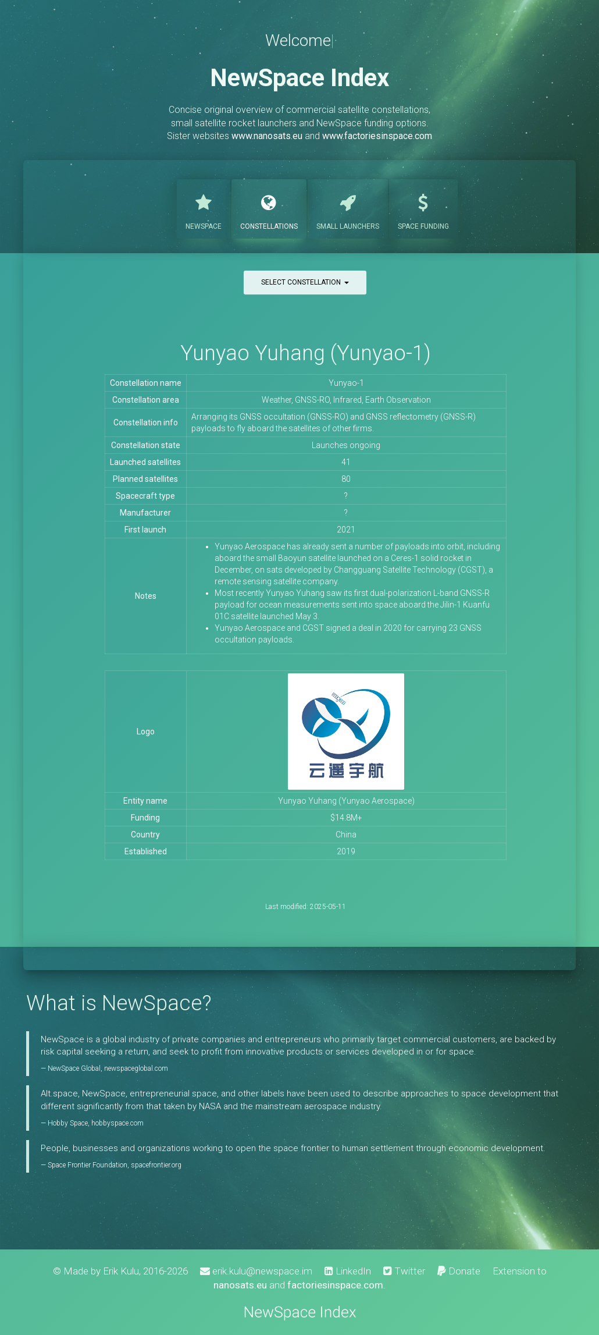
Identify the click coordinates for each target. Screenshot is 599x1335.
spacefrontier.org (156, 1165)
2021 (346, 529)
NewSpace (204, 207)
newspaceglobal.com (136, 1068)
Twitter (404, 1271)
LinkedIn (348, 1271)
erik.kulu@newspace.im (256, 1271)
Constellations (269, 207)
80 (346, 479)
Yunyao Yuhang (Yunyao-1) (305, 352)
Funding (423, 207)
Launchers (347, 207)
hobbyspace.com (117, 1123)
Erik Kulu (121, 1271)
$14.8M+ (346, 817)
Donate (458, 1271)
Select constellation (305, 282)
